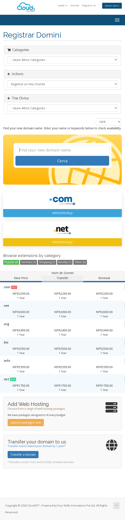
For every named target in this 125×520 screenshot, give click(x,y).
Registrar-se (89, 5)
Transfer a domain (23, 454)
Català (62, 5)
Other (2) (80, 262)
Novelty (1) (64, 262)
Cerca (62, 160)
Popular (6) (11, 262)
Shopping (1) (47, 262)
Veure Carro (112, 5)
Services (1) (28, 262)
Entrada (74, 5)
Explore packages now (25, 422)
